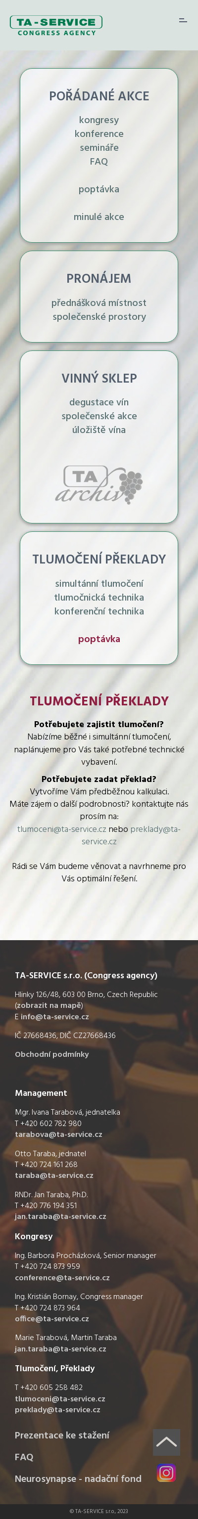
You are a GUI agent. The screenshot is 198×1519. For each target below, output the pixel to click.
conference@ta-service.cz (62, 1278)
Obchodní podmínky (52, 1054)
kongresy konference (99, 127)
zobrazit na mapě (49, 1005)
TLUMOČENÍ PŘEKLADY (99, 560)
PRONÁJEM (99, 279)
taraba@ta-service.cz (54, 1176)
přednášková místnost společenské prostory (99, 310)
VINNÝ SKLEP (99, 379)
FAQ (99, 162)
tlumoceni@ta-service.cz (61, 830)
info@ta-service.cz (55, 1017)
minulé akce (99, 217)
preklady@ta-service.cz (131, 836)
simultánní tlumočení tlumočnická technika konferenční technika (99, 598)
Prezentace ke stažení (62, 1436)
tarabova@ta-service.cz (58, 1134)
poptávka (99, 190)
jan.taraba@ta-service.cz (60, 1217)
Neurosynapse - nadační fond (78, 1479)
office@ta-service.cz (52, 1319)
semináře (99, 148)
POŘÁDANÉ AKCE (99, 97)
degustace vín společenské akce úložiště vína (99, 416)
